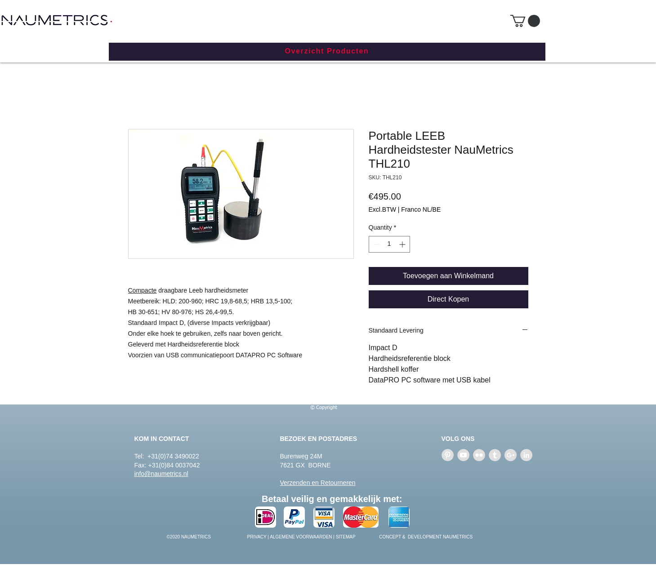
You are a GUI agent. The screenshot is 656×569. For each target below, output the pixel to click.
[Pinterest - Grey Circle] (448, 455)
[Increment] (403, 244)
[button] (525, 21)
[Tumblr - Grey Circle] (495, 455)
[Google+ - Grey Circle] (510, 455)
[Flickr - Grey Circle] (479, 455)
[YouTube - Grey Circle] (463, 455)
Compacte (142, 290)
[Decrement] (375, 244)
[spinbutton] (389, 244)
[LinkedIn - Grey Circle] (526, 455)
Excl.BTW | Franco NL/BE (405, 209)
